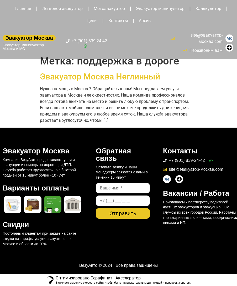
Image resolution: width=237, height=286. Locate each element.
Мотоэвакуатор (109, 8)
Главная (23, 8)
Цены (92, 20)
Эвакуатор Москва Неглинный (100, 77)
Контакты (118, 20)
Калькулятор (208, 8)
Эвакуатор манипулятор (160, 8)
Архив (145, 20)
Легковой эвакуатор (62, 8)
